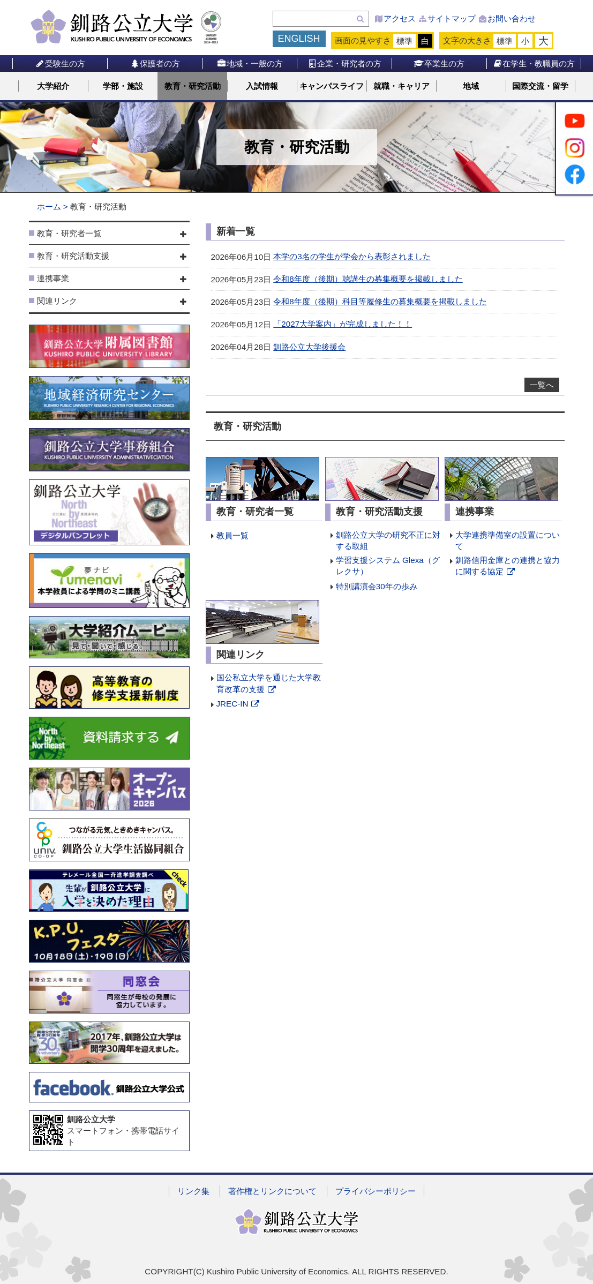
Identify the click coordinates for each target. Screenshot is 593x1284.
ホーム (49, 206)
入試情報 (262, 86)
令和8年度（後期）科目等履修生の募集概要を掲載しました (379, 301)
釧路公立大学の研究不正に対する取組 (388, 540)
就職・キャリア (401, 86)
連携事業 (53, 278)
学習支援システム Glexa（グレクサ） (388, 565)
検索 (360, 18)
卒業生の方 (439, 63)
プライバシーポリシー (375, 1191)
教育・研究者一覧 (69, 233)
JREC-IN (238, 704)
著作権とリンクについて (272, 1191)
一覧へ (542, 384)
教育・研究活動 (192, 86)
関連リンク (57, 300)
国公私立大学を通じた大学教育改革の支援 (268, 684)
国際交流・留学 (540, 86)
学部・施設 (123, 86)
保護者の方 (154, 63)
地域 (471, 86)
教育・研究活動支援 (73, 255)
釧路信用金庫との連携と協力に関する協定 (507, 566)
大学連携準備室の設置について (507, 540)
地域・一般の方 (249, 63)
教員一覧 (232, 535)
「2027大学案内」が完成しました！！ (342, 323)
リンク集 (193, 1191)
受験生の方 (59, 63)
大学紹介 (53, 86)
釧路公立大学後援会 (309, 346)
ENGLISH (299, 38)
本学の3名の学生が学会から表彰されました (351, 256)
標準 (404, 41)
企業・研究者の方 (344, 63)
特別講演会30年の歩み (376, 586)
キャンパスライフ (331, 86)
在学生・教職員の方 (533, 63)
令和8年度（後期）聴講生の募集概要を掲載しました (367, 278)
